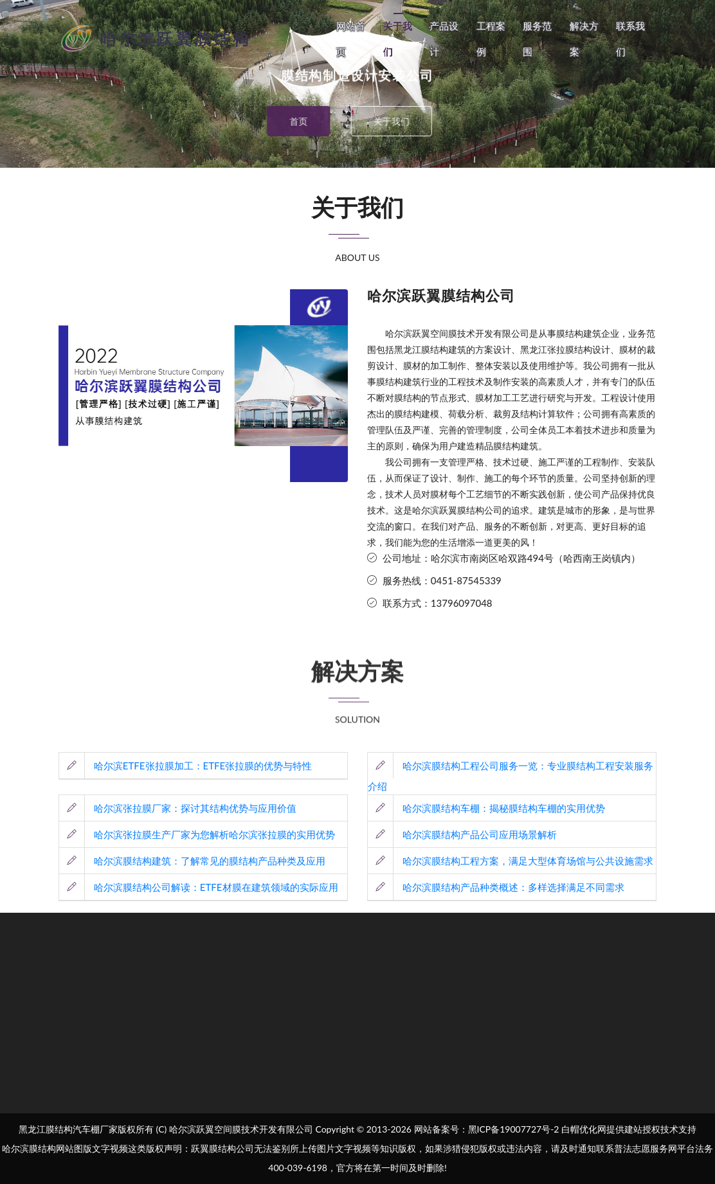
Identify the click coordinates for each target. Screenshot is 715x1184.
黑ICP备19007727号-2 (513, 1129)
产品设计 (444, 38)
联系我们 (630, 38)
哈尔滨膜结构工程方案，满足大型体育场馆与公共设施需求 (510, 860)
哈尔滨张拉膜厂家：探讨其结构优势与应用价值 (177, 808)
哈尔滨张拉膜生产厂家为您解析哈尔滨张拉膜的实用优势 (197, 834)
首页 (287, 121)
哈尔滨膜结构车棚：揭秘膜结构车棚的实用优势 (486, 808)
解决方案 (584, 38)
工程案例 (490, 38)
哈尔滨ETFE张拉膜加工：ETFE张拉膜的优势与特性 (185, 765)
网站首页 (350, 38)
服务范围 (537, 38)
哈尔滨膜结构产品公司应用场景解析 (462, 834)
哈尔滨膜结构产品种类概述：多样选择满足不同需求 (496, 887)
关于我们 (397, 38)
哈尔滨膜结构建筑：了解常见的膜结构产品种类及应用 (192, 860)
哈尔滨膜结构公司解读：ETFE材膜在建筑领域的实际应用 (198, 887)
